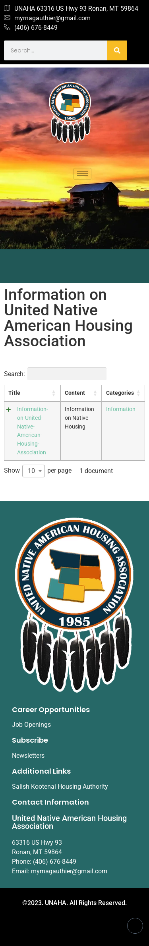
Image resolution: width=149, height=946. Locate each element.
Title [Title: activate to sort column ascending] (14, 393)
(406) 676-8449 (31, 28)
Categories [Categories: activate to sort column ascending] (120, 393)
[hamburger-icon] (82, 174)
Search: (55, 373)
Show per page (38, 471)
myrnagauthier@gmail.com (47, 18)
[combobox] (33, 471)
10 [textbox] (31, 471)
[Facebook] (135, 926)
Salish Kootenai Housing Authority (60, 786)
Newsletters (28, 755)
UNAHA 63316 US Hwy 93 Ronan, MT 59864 (71, 9)
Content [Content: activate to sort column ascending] (75, 393)
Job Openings (31, 724)
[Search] (117, 50)
